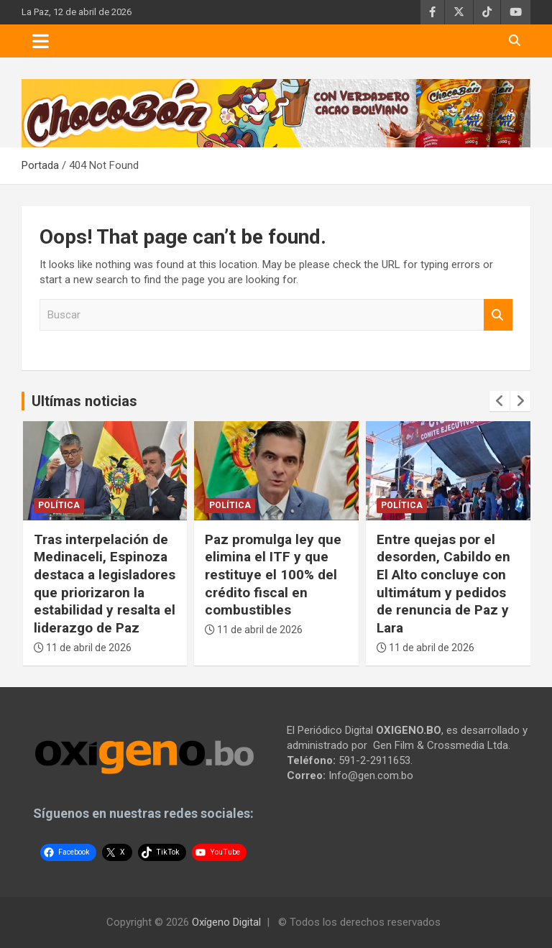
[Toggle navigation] (41, 40)
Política (59, 505)
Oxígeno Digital (226, 922)
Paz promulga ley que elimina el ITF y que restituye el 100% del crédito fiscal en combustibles (273, 575)
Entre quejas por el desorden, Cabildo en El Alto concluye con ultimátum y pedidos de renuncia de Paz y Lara (443, 583)
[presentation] (499, 401)
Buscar (498, 315)
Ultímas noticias (84, 401)
